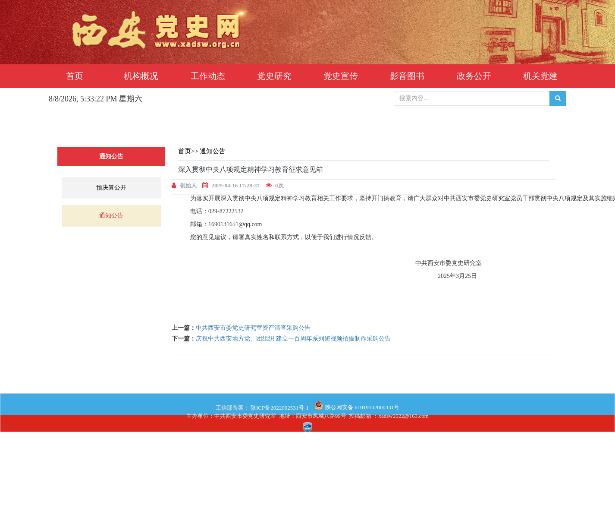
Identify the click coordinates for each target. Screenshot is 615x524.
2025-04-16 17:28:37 (236, 185)
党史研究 (274, 76)
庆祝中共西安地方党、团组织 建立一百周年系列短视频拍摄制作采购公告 (293, 338)
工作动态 (208, 76)
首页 (74, 76)
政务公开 (474, 76)
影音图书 (407, 76)
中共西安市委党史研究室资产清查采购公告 (253, 328)
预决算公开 (111, 187)
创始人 (188, 185)
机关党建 (540, 76)
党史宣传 (340, 76)
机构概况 (141, 76)
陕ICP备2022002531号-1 (279, 407)
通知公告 (111, 215)
